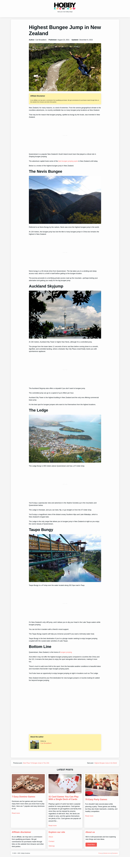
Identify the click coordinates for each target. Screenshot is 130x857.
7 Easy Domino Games (23, 796)
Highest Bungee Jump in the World (105, 763)
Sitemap (52, 846)
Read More (91, 844)
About (51, 837)
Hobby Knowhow (25, 853)
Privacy (100, 853)
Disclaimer (115, 853)
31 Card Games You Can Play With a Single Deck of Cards (63, 797)
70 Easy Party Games (96, 799)
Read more (16, 813)
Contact (51, 841)
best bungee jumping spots (68, 161)
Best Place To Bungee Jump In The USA (36, 763)
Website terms (107, 853)
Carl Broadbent (45, 743)
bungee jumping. (66, 652)
